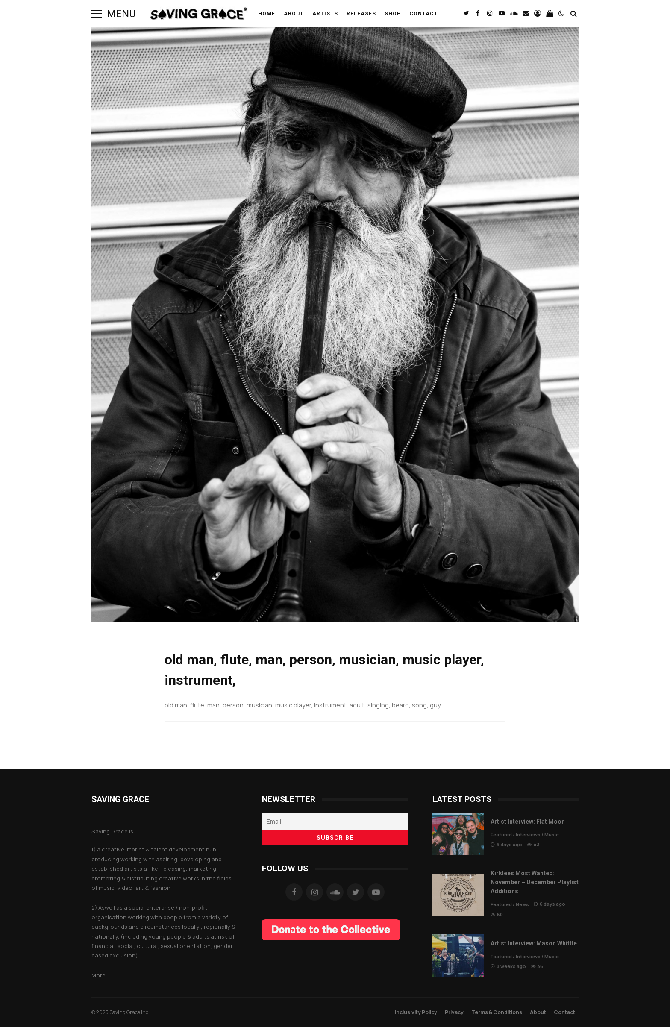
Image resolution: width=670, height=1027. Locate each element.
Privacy (454, 1012)
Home (266, 14)
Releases (361, 14)
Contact (423, 14)
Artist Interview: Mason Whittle (458, 955)
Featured (501, 834)
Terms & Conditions (496, 1012)
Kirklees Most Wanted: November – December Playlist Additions (458, 895)
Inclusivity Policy (416, 1012)
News (522, 904)
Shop (393, 14)
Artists (325, 14)
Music (551, 834)
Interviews (528, 834)
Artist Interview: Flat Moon (458, 834)
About (294, 14)
